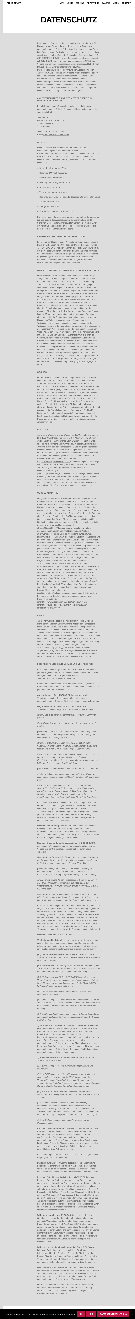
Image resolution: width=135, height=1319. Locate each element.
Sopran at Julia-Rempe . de (83, 1262)
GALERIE (106, 3)
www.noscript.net (69, 486)
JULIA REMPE (15, 3)
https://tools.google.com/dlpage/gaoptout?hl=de (68, 593)
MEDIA (116, 3)
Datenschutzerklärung (113, 1314)
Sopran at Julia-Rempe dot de (56, 135)
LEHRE (70, 3)
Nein (91, 1314)
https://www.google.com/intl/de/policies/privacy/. (64, 474)
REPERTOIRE (93, 3)
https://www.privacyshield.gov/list (55, 462)
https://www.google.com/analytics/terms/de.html (63, 602)
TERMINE (80, 3)
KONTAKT (126, 3)
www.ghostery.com (90, 486)
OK (81, 1314)
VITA (62, 3)
